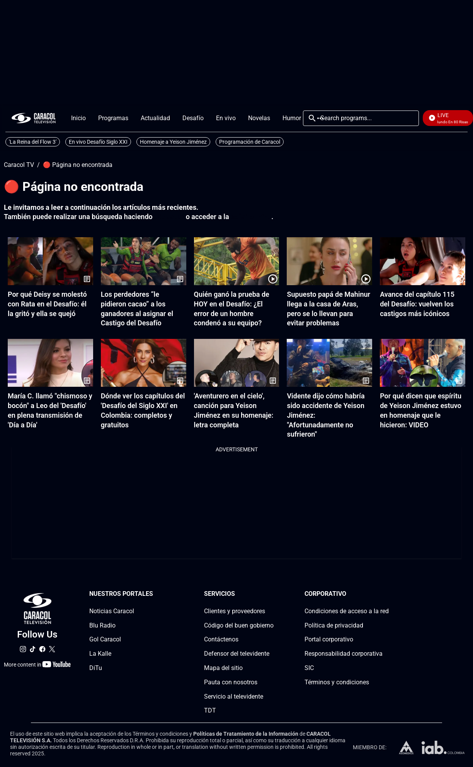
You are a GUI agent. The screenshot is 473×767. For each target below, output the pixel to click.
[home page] (34, 118)
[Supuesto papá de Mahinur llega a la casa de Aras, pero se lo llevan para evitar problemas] (329, 261)
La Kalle (100, 653)
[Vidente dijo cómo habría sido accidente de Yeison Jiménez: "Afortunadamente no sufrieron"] (329, 363)
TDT (210, 710)
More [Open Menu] (320, 118)
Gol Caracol (105, 639)
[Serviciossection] (271, 594)
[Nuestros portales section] (155, 594)
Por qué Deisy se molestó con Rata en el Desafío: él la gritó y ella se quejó (47, 304)
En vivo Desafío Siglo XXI (98, 142)
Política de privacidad (334, 625)
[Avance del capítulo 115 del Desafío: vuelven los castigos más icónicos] (422, 261)
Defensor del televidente (236, 653)
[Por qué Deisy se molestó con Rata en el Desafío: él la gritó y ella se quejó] (50, 261)
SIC (309, 668)
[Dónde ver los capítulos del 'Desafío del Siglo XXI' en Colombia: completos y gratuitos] (143, 363)
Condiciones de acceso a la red (347, 611)
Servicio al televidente (233, 696)
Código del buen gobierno (239, 625)
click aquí (169, 217)
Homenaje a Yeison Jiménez (173, 142)
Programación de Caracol (249, 142)
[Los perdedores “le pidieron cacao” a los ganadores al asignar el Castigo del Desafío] (143, 261)
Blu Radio (102, 625)
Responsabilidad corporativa (344, 653)
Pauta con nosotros (230, 682)
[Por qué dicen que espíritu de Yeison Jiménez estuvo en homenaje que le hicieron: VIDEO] (422, 363)
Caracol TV (19, 165)
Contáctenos (221, 639)
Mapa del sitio (223, 668)
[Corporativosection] (386, 594)
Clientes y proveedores (234, 611)
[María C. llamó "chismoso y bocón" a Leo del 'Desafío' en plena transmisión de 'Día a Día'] (50, 363)
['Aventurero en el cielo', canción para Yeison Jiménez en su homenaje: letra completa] (236, 363)
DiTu (95, 668)
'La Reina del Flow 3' (32, 142)
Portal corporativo (329, 639)
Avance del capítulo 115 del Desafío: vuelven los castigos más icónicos (417, 304)
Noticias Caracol (111, 611)
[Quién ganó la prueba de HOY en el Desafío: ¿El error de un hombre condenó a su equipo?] (236, 261)
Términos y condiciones (337, 682)
